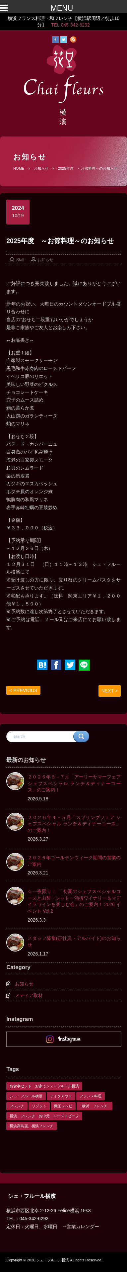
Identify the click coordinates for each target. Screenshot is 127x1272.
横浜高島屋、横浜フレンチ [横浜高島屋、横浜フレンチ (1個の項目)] (31, 1126)
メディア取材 (29, 995)
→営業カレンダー (80, 1226)
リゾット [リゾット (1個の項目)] (39, 1106)
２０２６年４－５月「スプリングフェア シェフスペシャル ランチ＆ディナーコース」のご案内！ (74, 824)
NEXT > (109, 690)
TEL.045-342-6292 (70, 25)
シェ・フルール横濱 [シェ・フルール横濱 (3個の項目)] (26, 1096)
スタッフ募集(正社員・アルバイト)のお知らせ (74, 942)
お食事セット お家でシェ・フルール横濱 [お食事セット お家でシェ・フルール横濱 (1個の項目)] (44, 1086)
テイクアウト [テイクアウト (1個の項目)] (61, 1096)
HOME (19, 168)
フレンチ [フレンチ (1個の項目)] (17, 1106)
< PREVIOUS (23, 690)
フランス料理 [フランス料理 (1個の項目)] (90, 1096)
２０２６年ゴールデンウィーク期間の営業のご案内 (74, 861)
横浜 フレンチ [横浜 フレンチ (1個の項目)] (96, 1106)
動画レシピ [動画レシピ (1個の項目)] (63, 1106)
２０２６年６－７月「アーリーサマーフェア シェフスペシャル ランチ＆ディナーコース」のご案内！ (74, 783)
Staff (20, 259)
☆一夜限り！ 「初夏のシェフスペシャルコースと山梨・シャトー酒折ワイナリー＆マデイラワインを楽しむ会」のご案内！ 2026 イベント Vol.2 (74, 901)
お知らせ (41, 168)
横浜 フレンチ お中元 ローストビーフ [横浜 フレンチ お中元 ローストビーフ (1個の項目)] (44, 1116)
